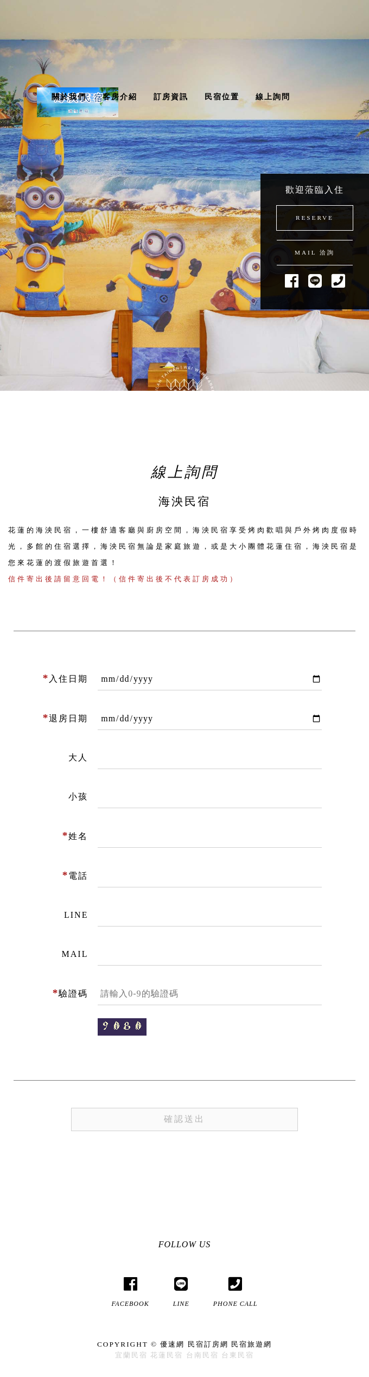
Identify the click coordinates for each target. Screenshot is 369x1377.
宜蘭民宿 (131, 1355)
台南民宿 (202, 1355)
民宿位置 (222, 97)
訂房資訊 (171, 97)
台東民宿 (237, 1355)
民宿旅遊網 (251, 1344)
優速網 (172, 1344)
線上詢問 (273, 97)
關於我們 (69, 97)
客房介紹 (120, 97)
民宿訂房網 (208, 1344)
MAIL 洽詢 (315, 252)
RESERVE (315, 217)
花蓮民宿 (166, 1355)
